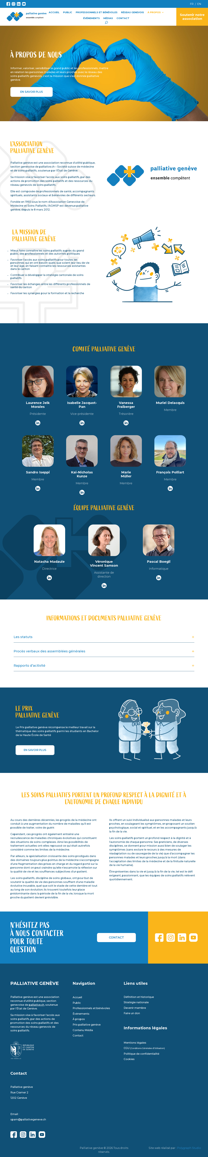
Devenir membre (135, 1008)
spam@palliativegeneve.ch (28, 1119)
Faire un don (132, 1013)
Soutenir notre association (192, 17)
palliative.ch (36, 1004)
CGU (144, 1048)
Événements (91, 18)
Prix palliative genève (87, 1024)
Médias (108, 18)
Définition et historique (139, 997)
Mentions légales (135, 1042)
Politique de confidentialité (141, 1053)
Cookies (129, 1059)
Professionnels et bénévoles (91, 1008)
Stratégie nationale (136, 1002)
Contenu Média (83, 1030)
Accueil (54, 12)
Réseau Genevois (132, 12)
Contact (123, 18)
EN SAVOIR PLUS (31, 91)
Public (67, 12)
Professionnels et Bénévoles (96, 12)
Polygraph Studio (189, 1148)
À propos (154, 12)
